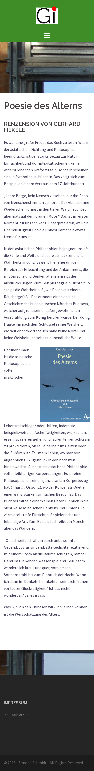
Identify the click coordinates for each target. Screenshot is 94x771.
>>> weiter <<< (17, 714)
